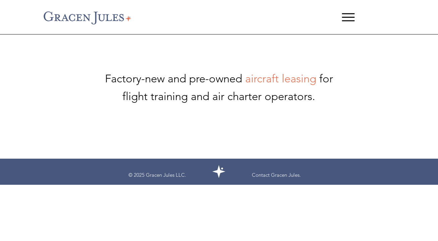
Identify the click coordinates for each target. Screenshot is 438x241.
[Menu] (348, 17)
